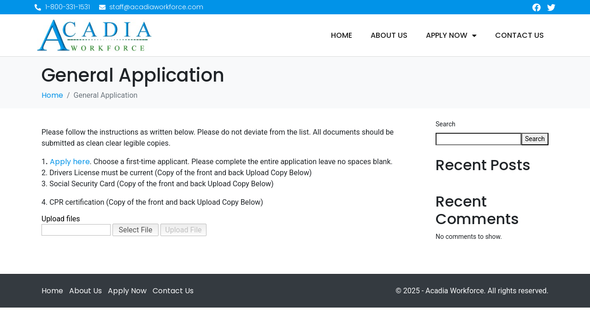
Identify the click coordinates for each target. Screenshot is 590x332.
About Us (389, 35)
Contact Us (519, 35)
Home (341, 35)
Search (445, 124)
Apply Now (451, 35)
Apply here (70, 161)
